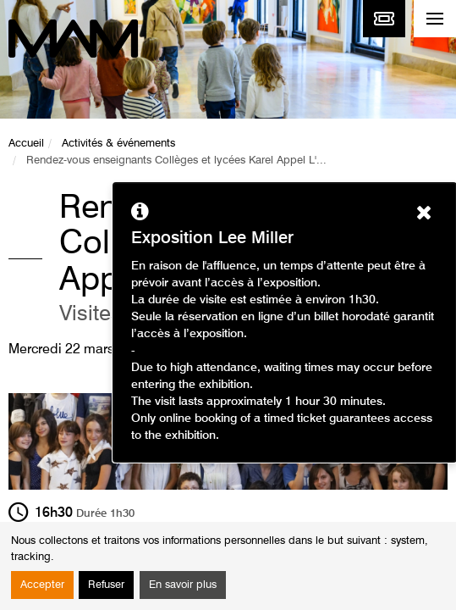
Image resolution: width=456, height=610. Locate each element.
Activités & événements (118, 143)
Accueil (26, 143)
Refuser (106, 585)
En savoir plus (183, 585)
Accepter (42, 585)
